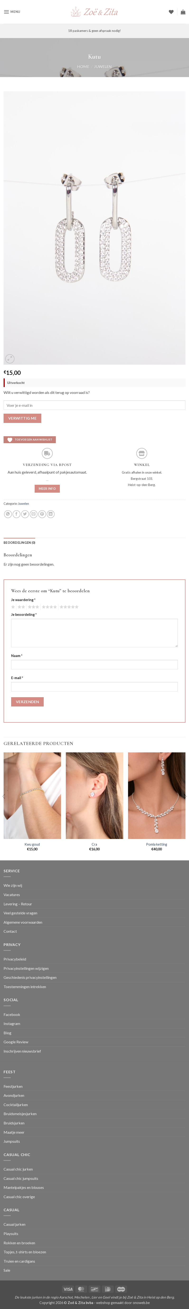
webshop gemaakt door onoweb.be (123, 1303)
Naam (16, 656)
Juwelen (103, 66)
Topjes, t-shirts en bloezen (25, 1252)
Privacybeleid (15, 959)
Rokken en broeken (19, 1242)
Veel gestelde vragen (20, 913)
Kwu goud (32, 844)
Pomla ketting (156, 844)
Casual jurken (14, 1224)
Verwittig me (22, 418)
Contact (10, 931)
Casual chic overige (19, 1196)
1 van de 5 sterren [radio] (12, 607)
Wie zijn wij (13, 885)
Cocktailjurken (16, 1104)
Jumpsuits (12, 1141)
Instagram (12, 1023)
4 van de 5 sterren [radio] (48, 607)
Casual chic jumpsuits (21, 1178)
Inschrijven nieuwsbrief (22, 1051)
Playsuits (11, 1233)
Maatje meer (14, 1132)
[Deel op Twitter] (25, 514)
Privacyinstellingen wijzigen (26, 968)
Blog (7, 1032)
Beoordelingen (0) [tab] (19, 542)
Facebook (12, 1014)
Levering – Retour (18, 904)
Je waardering (23, 600)
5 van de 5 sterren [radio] (68, 607)
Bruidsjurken (14, 1123)
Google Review (16, 1041)
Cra (94, 844)
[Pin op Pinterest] (42, 514)
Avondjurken (14, 1095)
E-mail (17, 678)
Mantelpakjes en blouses (24, 1187)
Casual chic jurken (18, 1169)
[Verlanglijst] (171, 12)
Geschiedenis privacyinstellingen (30, 977)
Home (83, 66)
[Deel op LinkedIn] (51, 514)
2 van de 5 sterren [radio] (20, 607)
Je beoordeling (24, 615)
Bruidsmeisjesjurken (20, 1113)
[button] (12, 12)
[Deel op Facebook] (16, 514)
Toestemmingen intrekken (25, 986)
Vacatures (12, 894)
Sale (7, 1270)
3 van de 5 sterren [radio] (32, 607)
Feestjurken (13, 1086)
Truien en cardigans (19, 1261)
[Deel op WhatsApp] (8, 514)
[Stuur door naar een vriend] (34, 514)
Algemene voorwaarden (23, 922)
